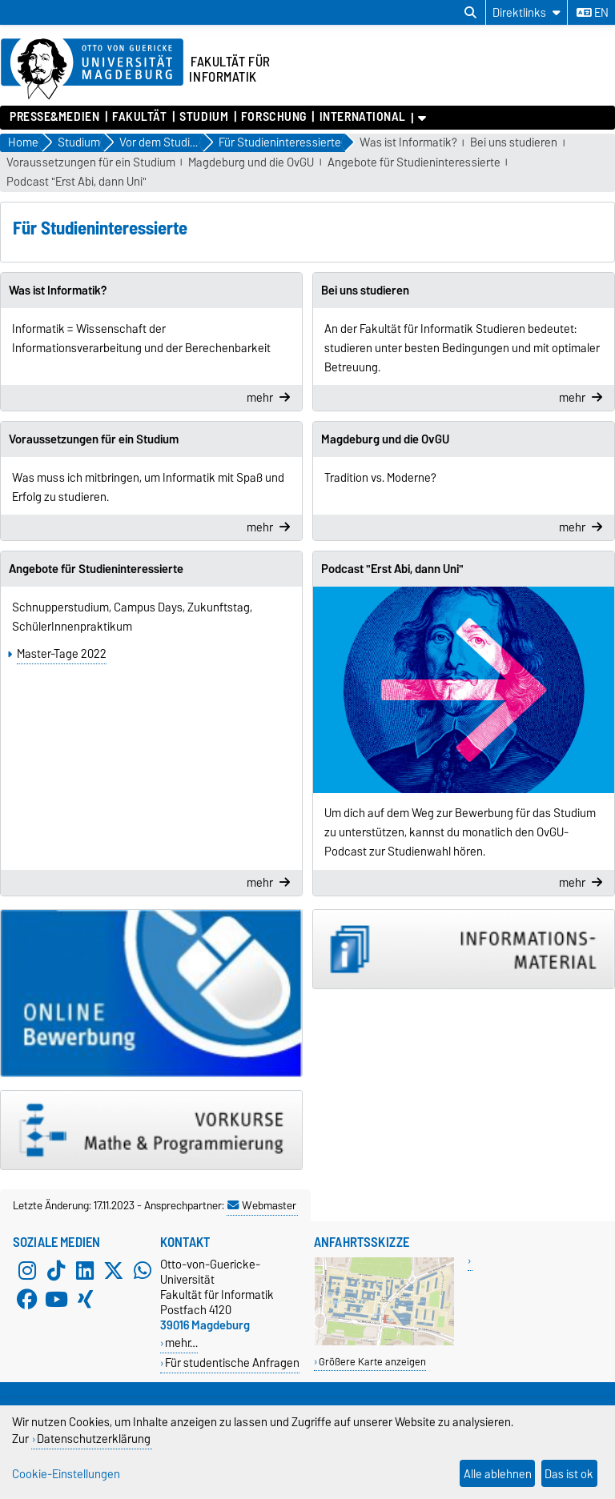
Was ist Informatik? (408, 143)
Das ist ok (569, 1474)
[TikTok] (56, 1271)
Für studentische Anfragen (232, 1363)
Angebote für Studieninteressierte (414, 163)
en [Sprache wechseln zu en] (593, 12)
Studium (203, 116)
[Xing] (84, 1299)
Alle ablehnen (498, 1474)
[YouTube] (56, 1299)
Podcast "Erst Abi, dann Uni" (76, 182)
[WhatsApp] (142, 1271)
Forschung (274, 116)
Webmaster (261, 1205)
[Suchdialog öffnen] (470, 12)
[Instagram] (27, 1271)
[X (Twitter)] (113, 1271)
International (363, 116)
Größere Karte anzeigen (372, 1361)
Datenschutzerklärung (94, 1439)
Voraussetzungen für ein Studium (90, 163)
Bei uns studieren (513, 143)
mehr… (181, 1343)
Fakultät (139, 116)
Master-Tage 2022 (62, 653)
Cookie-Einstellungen (66, 1474)
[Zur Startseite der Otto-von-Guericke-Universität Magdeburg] (92, 70)
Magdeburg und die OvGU (251, 163)
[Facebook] (27, 1299)
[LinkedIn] (84, 1271)
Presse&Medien (54, 116)
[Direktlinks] (526, 12)
